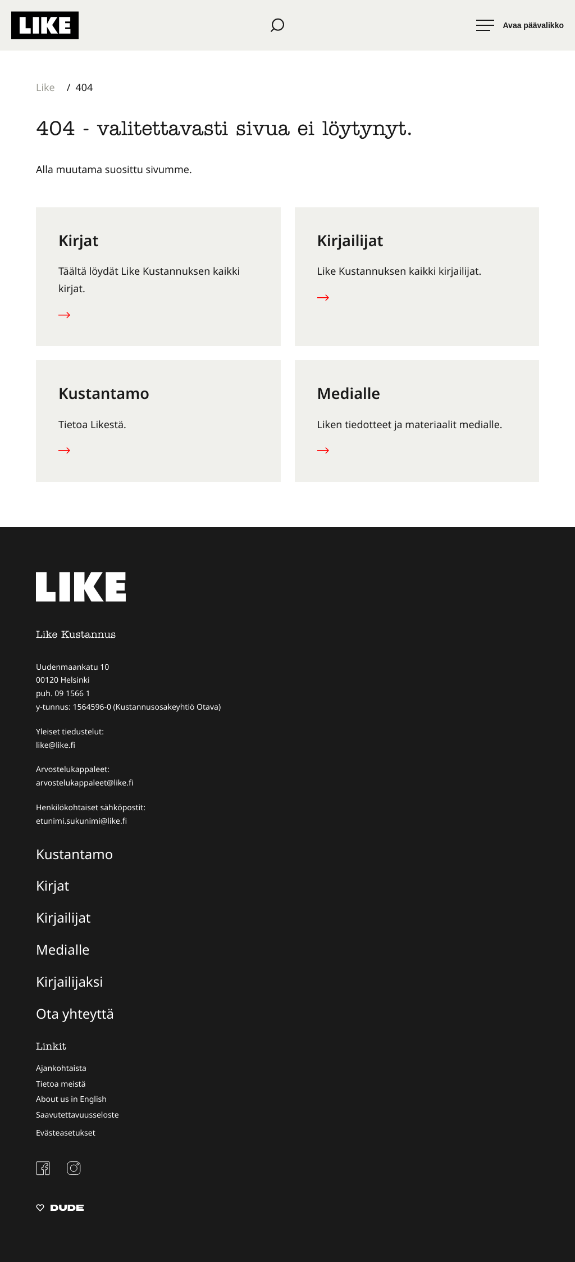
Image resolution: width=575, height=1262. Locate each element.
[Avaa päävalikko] (520, 25)
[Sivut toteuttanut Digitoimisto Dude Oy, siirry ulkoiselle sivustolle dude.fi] (60, 1208)
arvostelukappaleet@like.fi (84, 782)
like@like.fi (55, 744)
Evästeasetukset (65, 1132)
